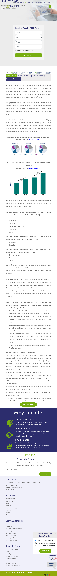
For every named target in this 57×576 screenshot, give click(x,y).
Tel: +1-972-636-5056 (12, 485)
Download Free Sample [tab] (13, 79)
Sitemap (8, 512)
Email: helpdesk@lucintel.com (14, 487)
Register (39, 2)
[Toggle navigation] (50, 6)
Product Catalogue (11, 535)
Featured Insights (10, 498)
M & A (7, 551)
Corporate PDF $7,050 (46, 546)
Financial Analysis (11, 558)
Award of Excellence (11, 563)
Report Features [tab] (11, 75)
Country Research (11, 533)
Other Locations (10, 489)
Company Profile (10, 538)
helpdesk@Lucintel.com (18, 2)
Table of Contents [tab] (22, 75)
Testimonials (9, 510)
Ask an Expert (28, 404)
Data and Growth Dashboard (14, 528)
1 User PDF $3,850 (44, 540)
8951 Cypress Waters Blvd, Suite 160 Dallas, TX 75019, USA (23, 482)
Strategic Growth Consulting (13, 561)
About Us (8, 505)
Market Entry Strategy (12, 549)
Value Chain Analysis (11, 540)
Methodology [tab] (41, 75)
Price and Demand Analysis (13, 524)
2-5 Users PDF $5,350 (46, 543)
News (7, 503)
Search (43, 2)
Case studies (9, 501)
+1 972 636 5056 (29, 2)
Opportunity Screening (12, 556)
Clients (7, 515)
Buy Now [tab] (32, 75)
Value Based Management (13, 565)
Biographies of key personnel (14, 508)
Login (36, 2)
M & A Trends (9, 526)
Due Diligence (9, 554)
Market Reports (10, 531)
